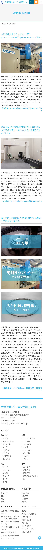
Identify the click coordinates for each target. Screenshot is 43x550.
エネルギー (27, 467)
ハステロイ (27, 456)
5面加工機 (6, 444)
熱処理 (24, 502)
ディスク (6, 479)
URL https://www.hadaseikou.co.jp (14, 423)
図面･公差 (25, 493)
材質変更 (25, 496)
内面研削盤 (7, 456)
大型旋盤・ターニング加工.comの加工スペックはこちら (22, 108)
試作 (24, 479)
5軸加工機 (6, 459)
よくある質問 (26, 526)
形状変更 (25, 499)
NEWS (24, 511)
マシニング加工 (8, 441)
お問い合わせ (26, 532)
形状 (2, 499)
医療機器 (26, 473)
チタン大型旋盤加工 (8, 532)
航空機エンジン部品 (30, 476)
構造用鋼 (26, 453)
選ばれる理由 (26, 520)
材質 (2, 496)
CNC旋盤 (6, 453)
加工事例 (5, 430)
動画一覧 (25, 523)
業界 (2, 502)
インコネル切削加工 (8, 538)
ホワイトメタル (29, 438)
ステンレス (27, 444)
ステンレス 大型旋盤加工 (10, 535)
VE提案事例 (26, 488)
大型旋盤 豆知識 (8, 488)
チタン (25, 459)
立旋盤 (5, 438)
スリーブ (6, 476)
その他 (5, 447)
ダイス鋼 (26, 441)
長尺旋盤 (6, 450)
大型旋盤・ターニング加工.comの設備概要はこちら (21, 201)
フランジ (6, 482)
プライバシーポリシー (30, 529)
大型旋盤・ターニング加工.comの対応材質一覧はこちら (22, 389)
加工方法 (4, 493)
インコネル (27, 450)
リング (5, 467)
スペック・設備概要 (29, 514)
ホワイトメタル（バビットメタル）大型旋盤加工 (10, 517)
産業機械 (26, 470)
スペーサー (7, 470)
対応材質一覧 (26, 517)
